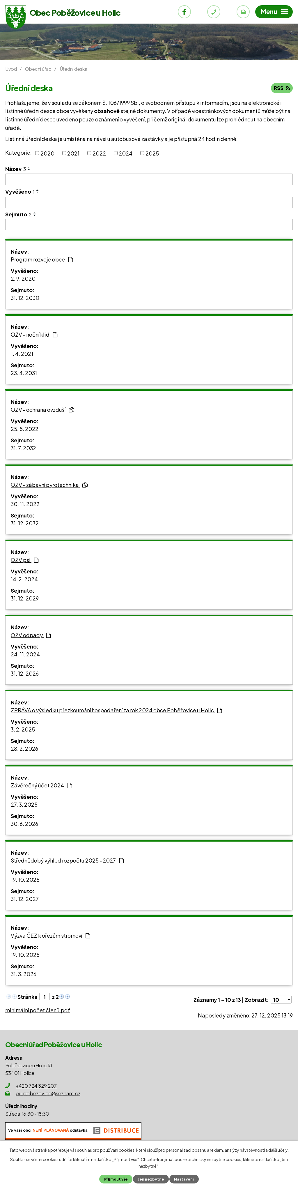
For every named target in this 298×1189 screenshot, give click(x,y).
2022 (99, 153)
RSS (282, 88)
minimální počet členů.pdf (37, 1010)
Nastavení (184, 1179)
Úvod (11, 69)
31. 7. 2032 (23, 448)
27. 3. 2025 (24, 804)
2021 (73, 153)
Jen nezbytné (151, 1179)
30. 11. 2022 (25, 504)
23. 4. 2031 (24, 373)
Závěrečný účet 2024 (41, 785)
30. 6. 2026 (24, 823)
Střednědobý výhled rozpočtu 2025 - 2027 (67, 860)
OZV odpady (31, 635)
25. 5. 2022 (24, 428)
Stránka (27, 996)
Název (15, 168)
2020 (47, 153)
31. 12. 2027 (25, 898)
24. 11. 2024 (25, 654)
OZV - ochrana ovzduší (42, 409)
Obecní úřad (38, 69)
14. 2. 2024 (24, 579)
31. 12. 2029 (25, 598)
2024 (125, 153)
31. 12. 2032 (25, 523)
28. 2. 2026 (24, 748)
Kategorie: (18, 152)
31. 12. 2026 (25, 673)
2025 (152, 153)
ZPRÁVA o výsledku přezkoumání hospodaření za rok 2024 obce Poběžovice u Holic (116, 710)
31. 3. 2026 (23, 974)
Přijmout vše (116, 1179)
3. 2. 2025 (23, 729)
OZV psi (24, 559)
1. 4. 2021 (22, 353)
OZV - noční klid (34, 334)
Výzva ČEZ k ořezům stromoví (50, 935)
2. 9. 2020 (23, 278)
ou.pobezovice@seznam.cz (48, 1093)
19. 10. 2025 (25, 879)
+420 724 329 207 (36, 1085)
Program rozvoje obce (42, 259)
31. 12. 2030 (25, 297)
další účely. (278, 1150)
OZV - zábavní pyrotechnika (49, 484)
